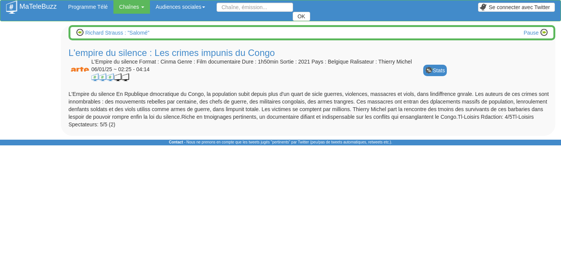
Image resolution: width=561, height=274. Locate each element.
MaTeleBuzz (31, 4)
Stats (439, 70)
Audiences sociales (180, 7)
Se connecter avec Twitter (514, 7)
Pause (532, 33)
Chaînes (131, 7)
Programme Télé (88, 7)
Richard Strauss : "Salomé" (117, 33)
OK (301, 16)
